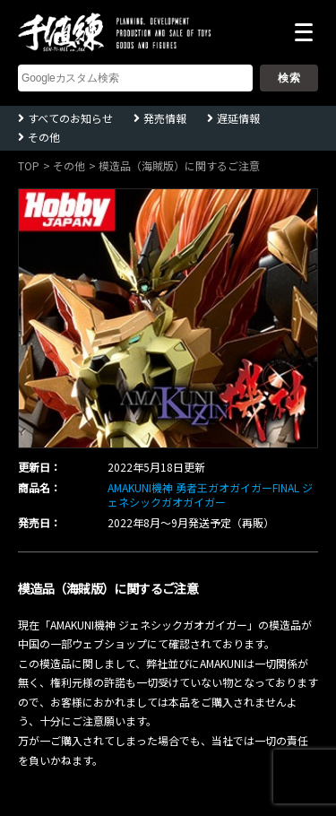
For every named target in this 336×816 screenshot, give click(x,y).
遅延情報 (238, 118)
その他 (44, 136)
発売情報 (164, 118)
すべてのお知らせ (70, 118)
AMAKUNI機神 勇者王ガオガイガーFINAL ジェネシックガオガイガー (210, 495)
